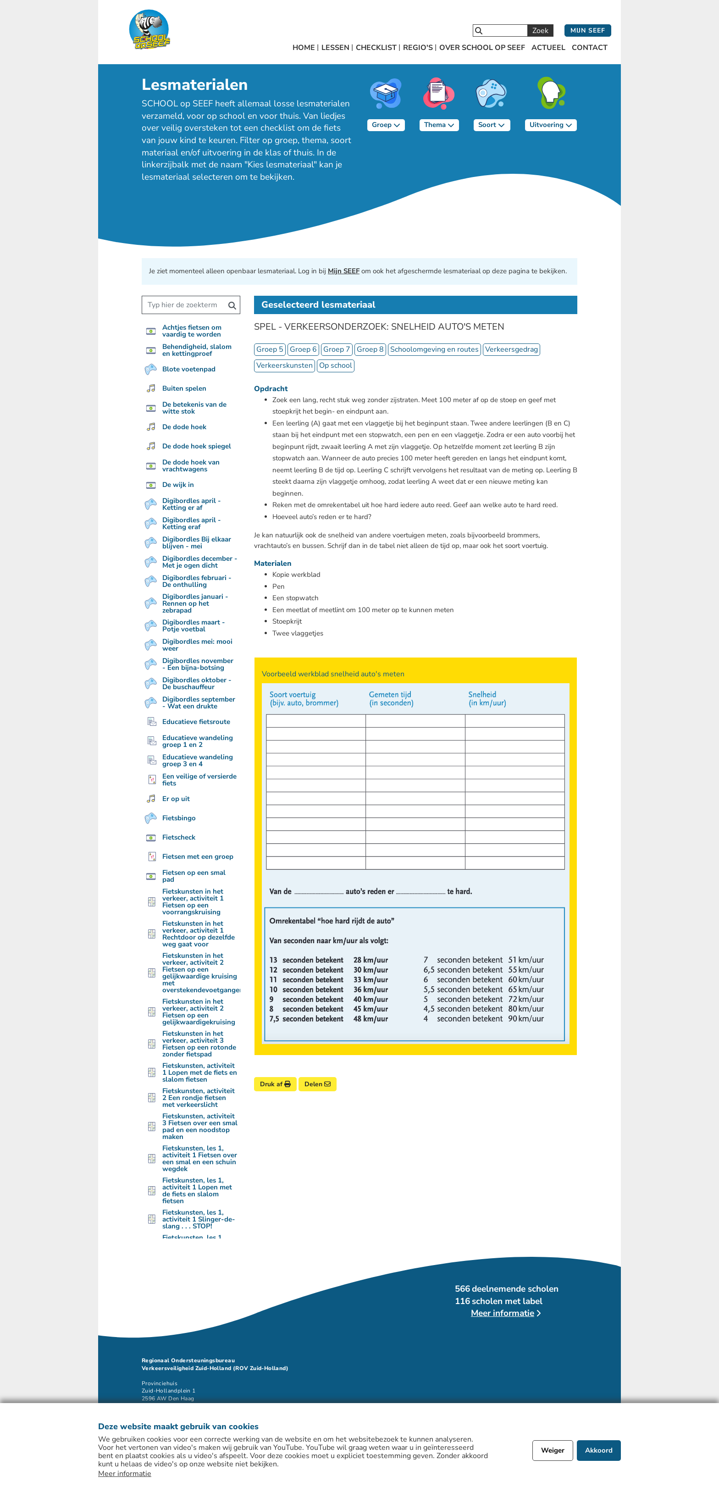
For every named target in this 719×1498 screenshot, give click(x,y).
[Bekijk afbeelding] (416, 863)
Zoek (540, 31)
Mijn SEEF (587, 30)
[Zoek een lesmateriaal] (184, 305)
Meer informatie (124, 1474)
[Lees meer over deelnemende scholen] (506, 1313)
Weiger (552, 1450)
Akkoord (599, 1450)
